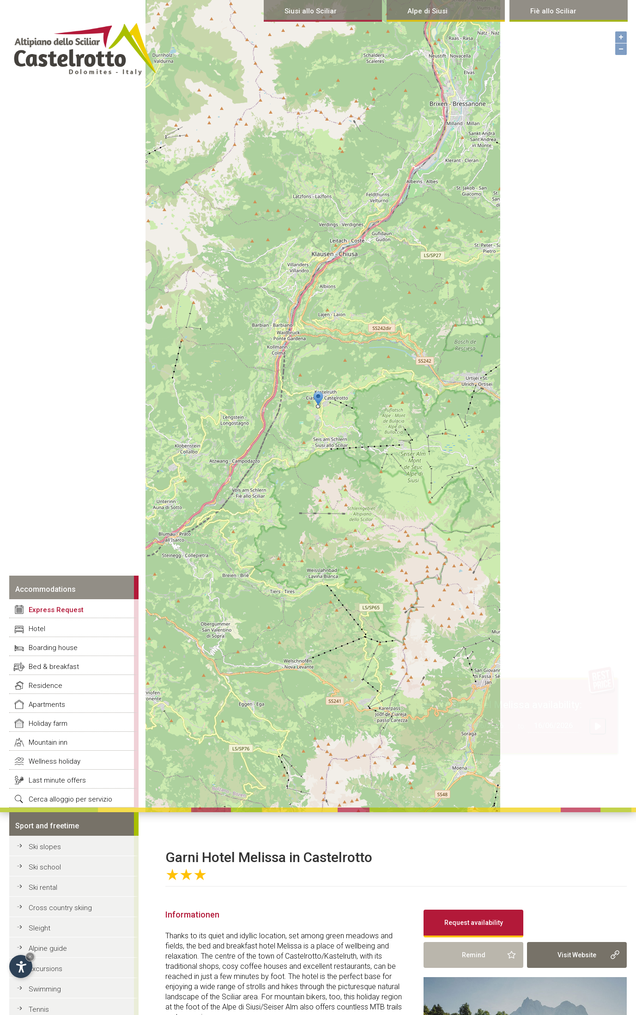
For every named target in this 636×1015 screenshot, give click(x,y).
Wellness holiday (54, 761)
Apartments (47, 704)
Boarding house (53, 648)
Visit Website (576, 955)
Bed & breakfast (54, 666)
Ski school (45, 867)
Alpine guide (48, 948)
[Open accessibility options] (20, 966)
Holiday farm (48, 723)
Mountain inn (48, 742)
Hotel (37, 629)
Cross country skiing (60, 908)
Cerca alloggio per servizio (70, 799)
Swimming (45, 989)
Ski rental (43, 887)
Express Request (56, 610)
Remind (473, 955)
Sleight (39, 928)
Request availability (473, 922)
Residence (45, 685)
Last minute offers (57, 780)
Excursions (45, 969)
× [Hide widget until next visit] (30, 956)
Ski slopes (45, 847)
